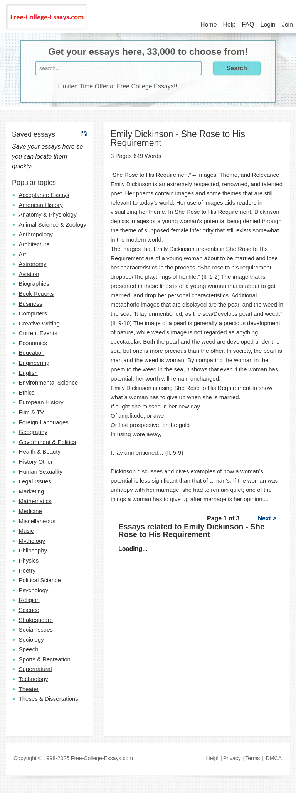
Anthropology (36, 234)
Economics (33, 343)
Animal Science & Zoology (52, 224)
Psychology (34, 590)
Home (208, 24)
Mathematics (35, 501)
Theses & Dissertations (48, 698)
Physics (29, 560)
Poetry (27, 570)
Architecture (34, 244)
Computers (33, 313)
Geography (33, 432)
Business (30, 303)
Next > (267, 518)
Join (287, 24)
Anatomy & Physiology (48, 214)
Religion (29, 599)
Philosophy (33, 550)
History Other (36, 461)
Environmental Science (48, 382)
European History (41, 402)
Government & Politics (47, 442)
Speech (29, 649)
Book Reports (36, 293)
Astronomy (33, 264)
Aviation (29, 274)
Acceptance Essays (44, 194)
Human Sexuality (40, 471)
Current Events (38, 333)
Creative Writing (39, 323)
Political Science (40, 580)
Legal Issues (35, 481)
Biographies (34, 283)
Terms (252, 758)
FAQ (248, 24)
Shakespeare (36, 620)
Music (26, 530)
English (28, 372)
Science (29, 610)
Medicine (30, 511)
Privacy (232, 758)
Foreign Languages (44, 422)
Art (22, 254)
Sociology (31, 639)
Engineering (34, 362)
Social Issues (36, 629)
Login (267, 24)
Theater (29, 689)
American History (41, 205)
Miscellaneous (37, 521)
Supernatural (35, 669)
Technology (33, 679)
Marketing (31, 491)
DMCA (274, 758)
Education (32, 352)
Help (229, 24)
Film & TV (31, 412)
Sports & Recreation (45, 659)
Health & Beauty (40, 451)
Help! (212, 758)
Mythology (32, 540)
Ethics (27, 392)
